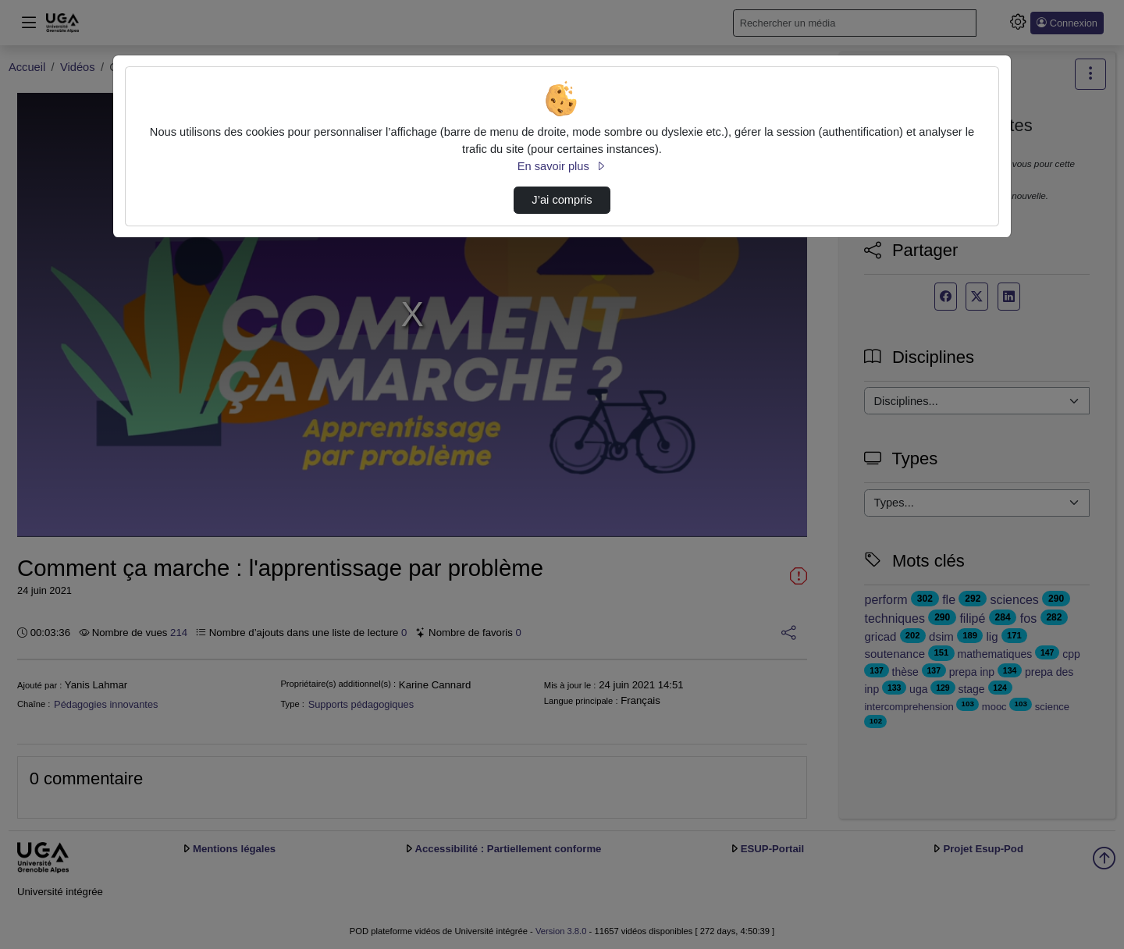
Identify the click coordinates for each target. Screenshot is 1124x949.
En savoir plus (562, 166)
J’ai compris (562, 200)
